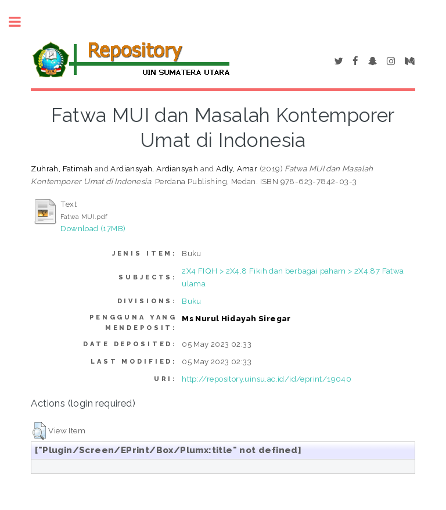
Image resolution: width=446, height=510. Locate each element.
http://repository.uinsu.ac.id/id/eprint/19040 (266, 378)
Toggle (21, 22)
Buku (192, 301)
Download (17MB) (92, 228)
